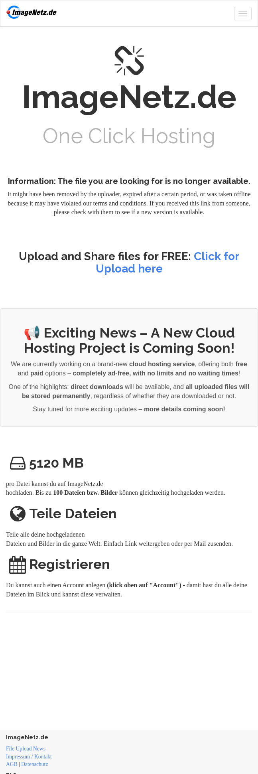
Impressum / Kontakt (29, 757)
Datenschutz (34, 764)
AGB (12, 764)
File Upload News (25, 749)
